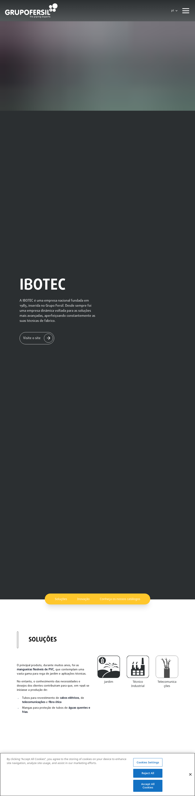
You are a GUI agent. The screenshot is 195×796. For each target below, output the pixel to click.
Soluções (61, 599)
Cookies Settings (148, 766)
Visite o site (32, 338)
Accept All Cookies (148, 789)
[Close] (190, 778)
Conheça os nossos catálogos (120, 599)
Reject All (148, 777)
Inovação (83, 599)
